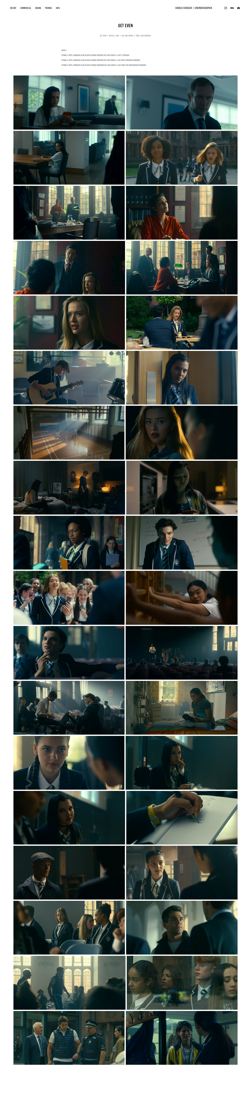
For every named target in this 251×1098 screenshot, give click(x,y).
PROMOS (48, 8)
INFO (58, 8)
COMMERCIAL (25, 8)
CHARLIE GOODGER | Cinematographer (193, 8)
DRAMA (38, 8)
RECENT (13, 8)
